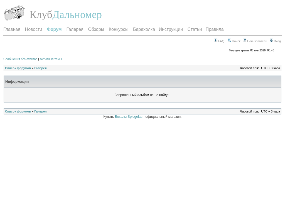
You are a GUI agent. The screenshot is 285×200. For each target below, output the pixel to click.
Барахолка (144, 29)
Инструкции (171, 29)
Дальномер (77, 14)
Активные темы (51, 59)
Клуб (41, 14)
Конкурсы (118, 29)
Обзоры (96, 29)
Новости (33, 29)
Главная (11, 29)
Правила (215, 29)
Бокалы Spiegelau (129, 117)
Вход (275, 41)
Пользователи (255, 41)
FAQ (219, 41)
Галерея (74, 29)
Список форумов (18, 68)
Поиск (234, 41)
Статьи (195, 29)
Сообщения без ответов (20, 59)
